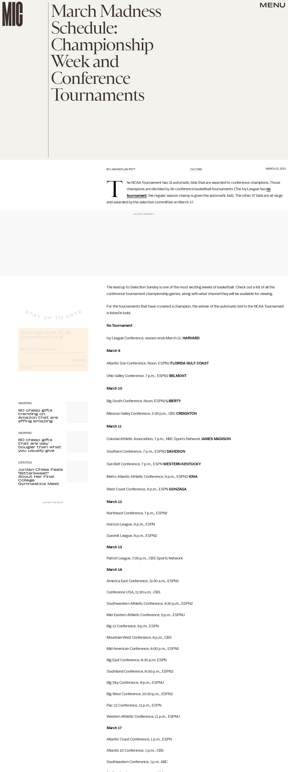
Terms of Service (74, 369)
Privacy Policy (26, 371)
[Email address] (53, 351)
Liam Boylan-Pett (122, 169)
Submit (78, 363)
